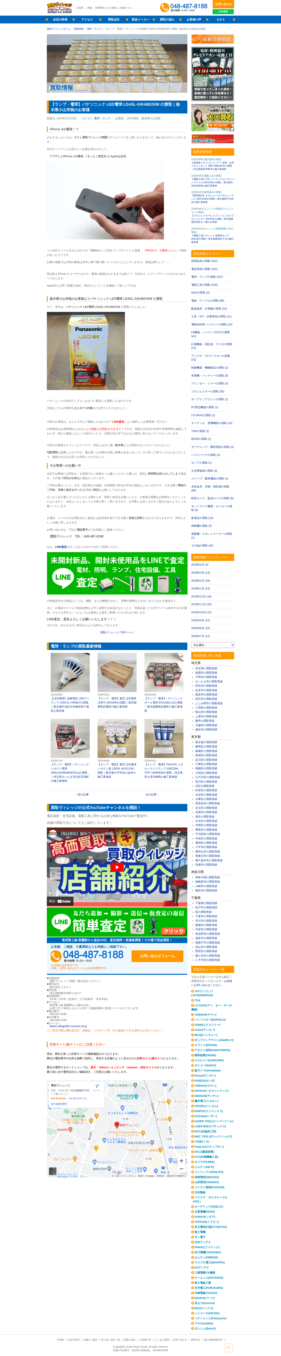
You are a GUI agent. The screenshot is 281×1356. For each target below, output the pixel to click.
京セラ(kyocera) (205, 1303)
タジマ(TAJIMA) (204, 1161)
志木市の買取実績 (206, 690)
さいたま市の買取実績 (209, 681)
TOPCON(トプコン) (207, 1221)
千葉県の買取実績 (206, 903)
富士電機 (200, 1232)
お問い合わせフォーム (158, 956)
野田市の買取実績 (206, 951)
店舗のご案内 (91, 1339)
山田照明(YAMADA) (207, 1182)
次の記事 (150, 794)
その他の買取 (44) (202, 545)
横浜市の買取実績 (206, 890)
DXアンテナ (202, 1267)
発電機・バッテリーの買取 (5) (209, 375)
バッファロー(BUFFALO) (210, 1019)
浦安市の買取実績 (206, 938)
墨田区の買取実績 (206, 842)
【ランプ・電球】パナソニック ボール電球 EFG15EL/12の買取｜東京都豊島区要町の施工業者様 (163, 682)
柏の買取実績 (203, 911)
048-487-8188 (88, 956)
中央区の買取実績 (206, 838)
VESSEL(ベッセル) (206, 1106)
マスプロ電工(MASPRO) (210, 1262)
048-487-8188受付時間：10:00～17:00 (184, 8)
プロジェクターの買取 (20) (207, 391)
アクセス (87, 19)
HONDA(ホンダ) (205, 1080)
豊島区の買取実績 (206, 829)
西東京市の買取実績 (207, 855)
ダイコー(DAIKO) (205, 1065)
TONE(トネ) (202, 1141)
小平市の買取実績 (206, 847)
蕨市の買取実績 (204, 720)
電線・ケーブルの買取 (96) (207, 300)
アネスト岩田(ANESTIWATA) (212, 1050)
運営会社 (195, 1339)
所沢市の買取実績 (206, 698)
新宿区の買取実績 (206, 755)
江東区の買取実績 (206, 764)
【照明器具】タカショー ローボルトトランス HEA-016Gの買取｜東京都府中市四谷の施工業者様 (212, 199)
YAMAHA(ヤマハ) (205, 1014)
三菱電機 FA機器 (205, 1272)
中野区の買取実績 (206, 825)
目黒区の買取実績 (206, 812)
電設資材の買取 (212, 159)
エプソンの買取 (212, 208)
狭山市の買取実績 (206, 711)
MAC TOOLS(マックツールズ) (213, 1136)
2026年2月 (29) (200, 580)
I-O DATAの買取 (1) (203, 415)
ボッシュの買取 (212, 228)
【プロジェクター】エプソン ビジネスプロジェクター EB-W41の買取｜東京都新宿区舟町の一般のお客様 (212, 219)
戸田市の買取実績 (206, 676)
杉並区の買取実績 (206, 790)
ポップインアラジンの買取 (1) (209, 399)
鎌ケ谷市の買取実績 (207, 955)
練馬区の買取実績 (206, 746)
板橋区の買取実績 (206, 751)
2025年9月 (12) (200, 620)
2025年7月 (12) (200, 636)
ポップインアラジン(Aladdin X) (214, 1040)
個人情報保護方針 (213, 1339)
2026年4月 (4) (199, 564)
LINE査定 (223, 11)
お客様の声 (194, 19)
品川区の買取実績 (206, 759)
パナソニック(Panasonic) (210, 1318)
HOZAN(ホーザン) (206, 1116)
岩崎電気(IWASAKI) (207, 1177)
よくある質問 (162, 1339)
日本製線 (200, 1192)
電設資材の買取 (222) (204, 268)
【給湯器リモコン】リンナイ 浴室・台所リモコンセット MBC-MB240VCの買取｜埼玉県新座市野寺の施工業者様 (212, 166)
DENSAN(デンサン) (207, 1095)
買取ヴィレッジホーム (58, 29)
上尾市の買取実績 (206, 716)
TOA (197, 1000)
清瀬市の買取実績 (206, 864)
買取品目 (114, 19)
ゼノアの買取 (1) (201, 462)
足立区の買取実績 (206, 807)
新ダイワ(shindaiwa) (208, 1070)
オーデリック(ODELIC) (209, 1206)
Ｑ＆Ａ (220, 19)
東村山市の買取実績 (207, 851)
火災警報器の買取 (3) (204, 470)
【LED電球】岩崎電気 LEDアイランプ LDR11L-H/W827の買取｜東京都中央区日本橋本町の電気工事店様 (70, 682)
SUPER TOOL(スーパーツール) (214, 1121)
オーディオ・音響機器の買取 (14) (211, 423)
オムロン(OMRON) (206, 1257)
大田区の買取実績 (206, 772)
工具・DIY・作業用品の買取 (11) (211, 316)
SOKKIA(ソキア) (205, 1216)
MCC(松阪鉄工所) (205, 1131)
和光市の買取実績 (206, 685)
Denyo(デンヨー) (205, 1075)
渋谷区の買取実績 (206, 794)
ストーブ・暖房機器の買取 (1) (209, 478)
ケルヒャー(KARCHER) (209, 1060)
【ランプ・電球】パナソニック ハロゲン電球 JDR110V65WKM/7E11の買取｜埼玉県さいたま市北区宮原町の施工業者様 (70, 750)
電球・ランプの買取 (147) (207, 276)
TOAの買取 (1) (200, 431)
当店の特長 (60, 19)
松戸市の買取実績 (206, 907)
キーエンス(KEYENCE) (209, 1277)
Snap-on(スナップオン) (209, 1146)
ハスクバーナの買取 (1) (205, 454)
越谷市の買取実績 (206, 729)
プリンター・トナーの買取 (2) (209, 383)
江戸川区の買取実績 (207, 777)
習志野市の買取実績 (207, 933)
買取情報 (78, 29)
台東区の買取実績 (206, 799)
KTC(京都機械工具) (206, 1156)
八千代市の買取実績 (207, 959)
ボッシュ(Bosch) (205, 1328)
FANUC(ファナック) (207, 1247)
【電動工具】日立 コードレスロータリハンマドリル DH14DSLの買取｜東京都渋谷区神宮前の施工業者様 (212, 182)
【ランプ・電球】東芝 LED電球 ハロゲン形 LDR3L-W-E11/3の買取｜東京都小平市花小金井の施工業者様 (117, 748)
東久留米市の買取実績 (209, 860)
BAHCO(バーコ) (205, 1298)
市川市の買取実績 (206, 920)
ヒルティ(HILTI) (204, 1167)
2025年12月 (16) (201, 596)
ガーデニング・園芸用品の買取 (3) (212, 446)
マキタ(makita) (204, 1323)
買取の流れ (167, 19)
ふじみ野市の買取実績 (209, 703)
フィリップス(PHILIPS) (209, 1172)
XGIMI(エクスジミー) (208, 1024)
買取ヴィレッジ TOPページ (117, 632)
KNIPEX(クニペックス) (209, 1111)
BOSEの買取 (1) (201, 438)
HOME (60, 1339)
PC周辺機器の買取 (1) (204, 407)
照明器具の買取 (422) (204, 260)
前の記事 (83, 794)
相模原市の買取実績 (207, 881)
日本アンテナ (203, 1242)
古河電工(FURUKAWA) (209, 1287)
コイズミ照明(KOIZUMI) (209, 1187)
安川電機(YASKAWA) (208, 1252)
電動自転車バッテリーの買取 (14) (211, 324)
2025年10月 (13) (201, 612)
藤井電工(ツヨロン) (206, 1100)
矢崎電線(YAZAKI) (206, 1292)
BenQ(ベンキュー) (206, 1034)
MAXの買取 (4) (200, 292)
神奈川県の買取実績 (207, 877)
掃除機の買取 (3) (201, 525)
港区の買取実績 (204, 816)
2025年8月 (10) (200, 628)
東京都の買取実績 (206, 742)
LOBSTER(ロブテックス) (210, 1126)
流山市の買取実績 (206, 946)
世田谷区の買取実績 (207, 803)
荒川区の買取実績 (206, 781)
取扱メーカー (140, 19)
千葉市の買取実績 (206, 916)
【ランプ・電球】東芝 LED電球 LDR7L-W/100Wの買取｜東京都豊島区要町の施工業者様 (117, 680)
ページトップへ (230, 1348)
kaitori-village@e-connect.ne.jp (68, 1026)
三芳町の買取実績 (206, 707)
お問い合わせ (223, 4)
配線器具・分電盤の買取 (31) (209, 308)
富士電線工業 (203, 1282)
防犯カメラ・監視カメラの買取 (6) (212, 498)
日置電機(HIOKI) (205, 1211)
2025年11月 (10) (201, 604)
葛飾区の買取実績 (206, 768)
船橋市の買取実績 (206, 925)
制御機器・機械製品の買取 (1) (209, 367)
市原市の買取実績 (206, 929)
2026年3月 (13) (200, 572)
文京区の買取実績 (206, 820)
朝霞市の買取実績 (206, 672)
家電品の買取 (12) (202, 518)
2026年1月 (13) (200, 588)
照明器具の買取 (212, 192)
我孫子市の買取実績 (207, 942)
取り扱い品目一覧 (110, 1339)
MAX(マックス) (204, 1308)
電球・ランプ (94, 29)
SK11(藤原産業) (204, 1151)
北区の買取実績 (204, 785)
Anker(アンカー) (205, 1029)
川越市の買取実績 (206, 725)
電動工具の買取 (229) (204, 284)
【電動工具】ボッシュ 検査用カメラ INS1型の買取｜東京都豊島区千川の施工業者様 (212, 239)
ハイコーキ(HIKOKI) (207, 1313)
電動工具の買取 (212, 175)
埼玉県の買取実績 (206, 668)
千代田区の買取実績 (207, 834)
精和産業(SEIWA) (205, 1055)
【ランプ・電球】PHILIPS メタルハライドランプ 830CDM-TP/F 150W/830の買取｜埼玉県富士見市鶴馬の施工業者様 (163, 748)
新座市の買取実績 (206, 694)
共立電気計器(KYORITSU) (211, 1226)
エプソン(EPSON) (206, 1045)
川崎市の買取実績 (206, 886)
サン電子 (200, 1237)
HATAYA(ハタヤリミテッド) (212, 1090)
